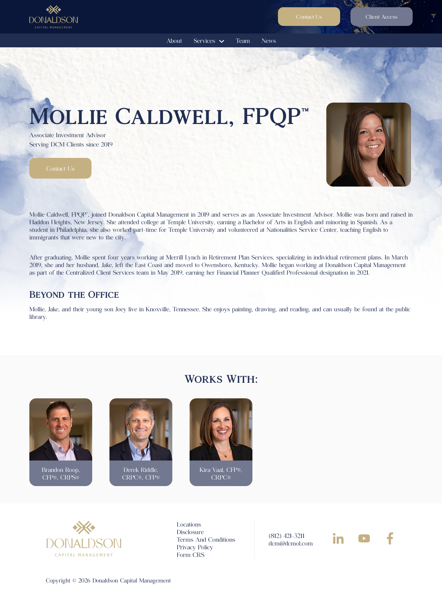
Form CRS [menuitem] (190, 554)
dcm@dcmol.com (291, 543)
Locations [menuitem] (189, 524)
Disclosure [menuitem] (190, 532)
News (269, 40)
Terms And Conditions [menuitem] (206, 539)
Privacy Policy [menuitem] (195, 547)
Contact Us (309, 16)
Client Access (381, 16)
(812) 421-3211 (287, 535)
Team (243, 40)
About (174, 40)
